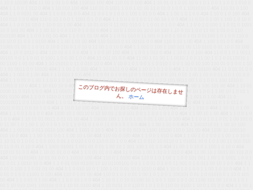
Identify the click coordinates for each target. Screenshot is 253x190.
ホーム (136, 96)
